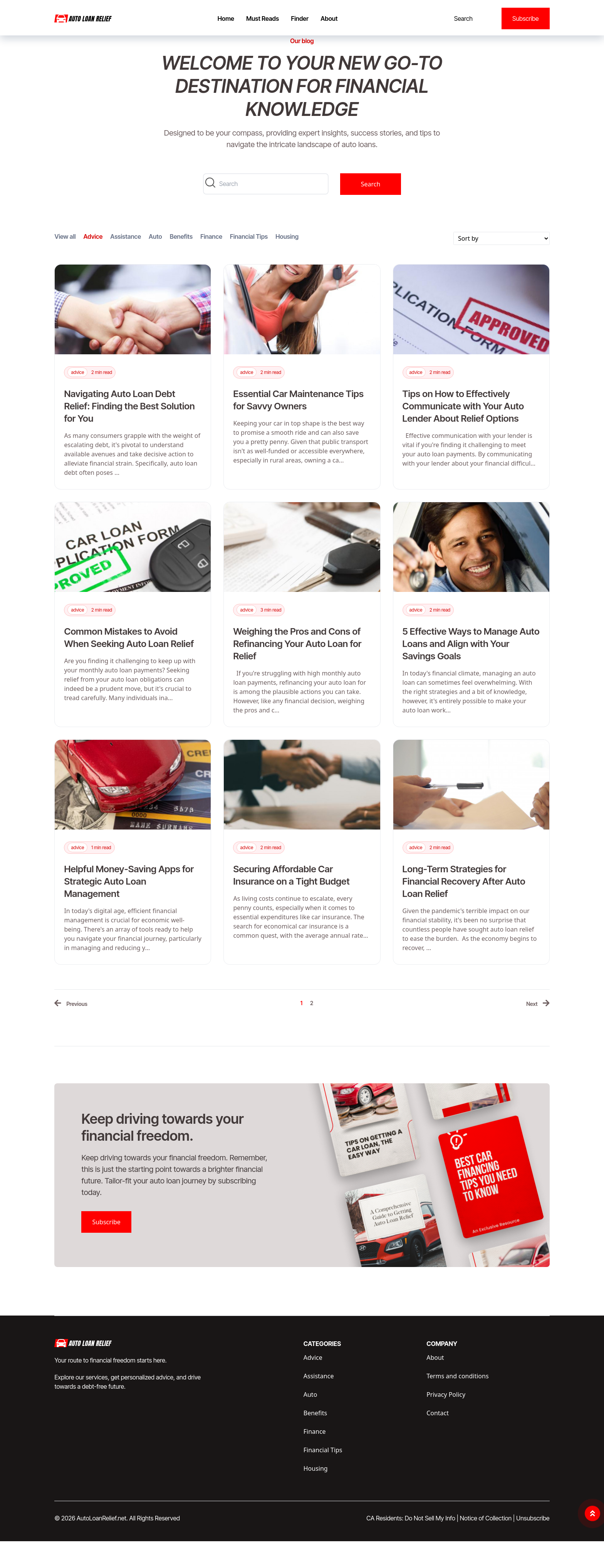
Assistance (125, 247)
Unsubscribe (532, 1529)
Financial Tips (249, 247)
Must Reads (262, 18)
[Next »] (537, 1014)
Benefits (181, 247)
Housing (287, 247)
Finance (211, 247)
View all (65, 247)
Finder (300, 18)
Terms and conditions (457, 1387)
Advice (93, 247)
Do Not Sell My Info (431, 1529)
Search (463, 18)
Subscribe (525, 18)
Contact (437, 1424)
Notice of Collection (487, 1529)
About (328, 18)
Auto (155, 247)
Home (226, 18)
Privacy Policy (445, 1405)
